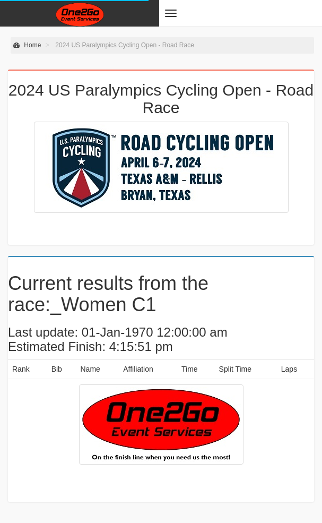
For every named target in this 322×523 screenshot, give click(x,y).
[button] (171, 13)
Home (27, 45)
